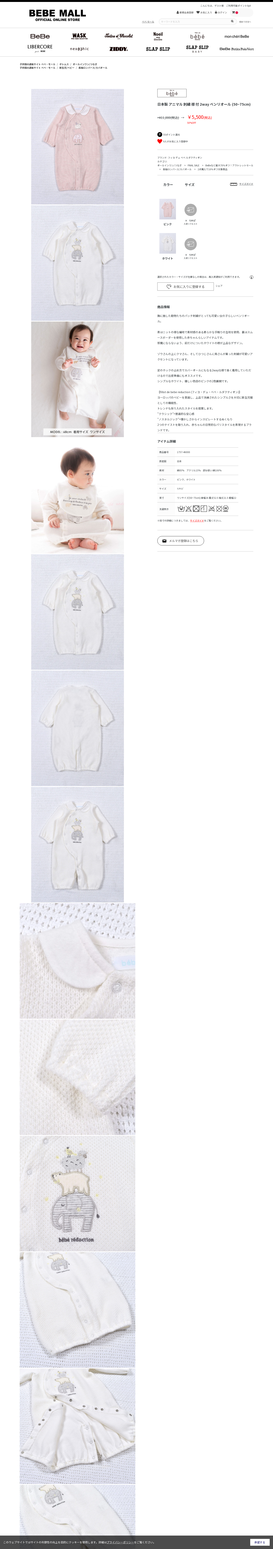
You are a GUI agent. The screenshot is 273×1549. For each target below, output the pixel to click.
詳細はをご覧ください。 (127, 1542)
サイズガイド (197, 520)
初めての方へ (245, 21)
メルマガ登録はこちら (183, 541)
